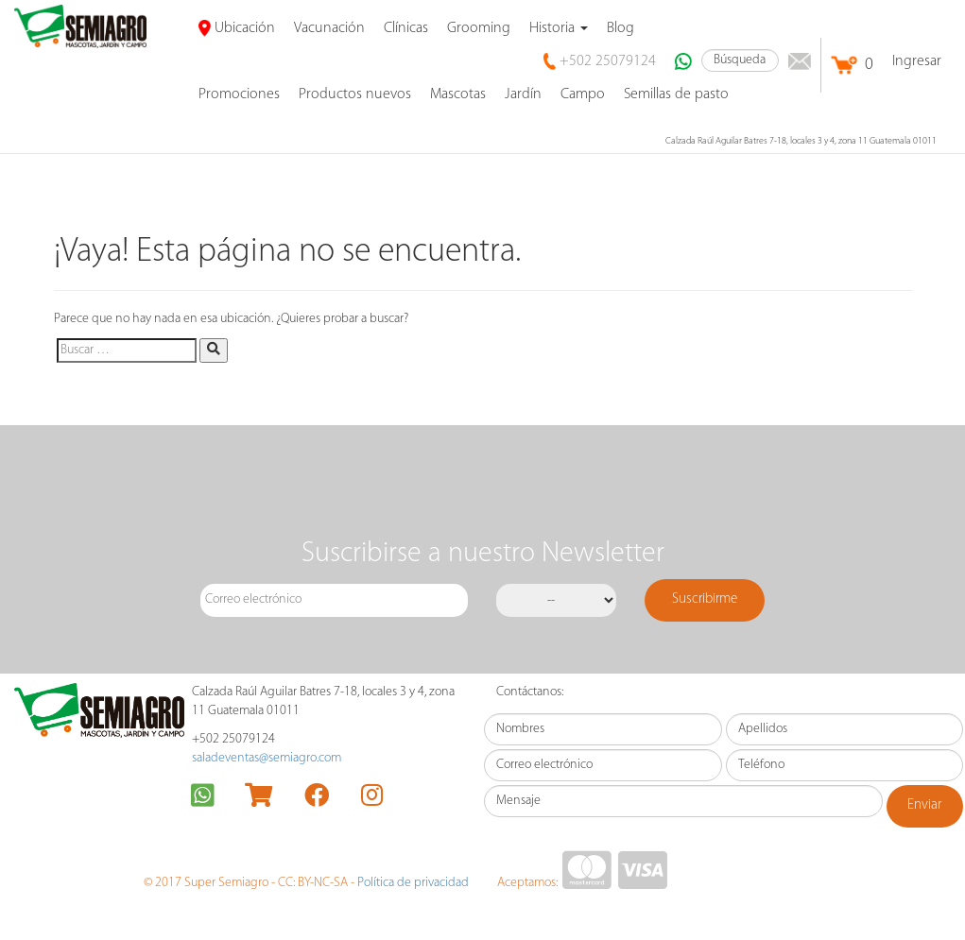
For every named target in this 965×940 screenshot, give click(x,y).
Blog (620, 28)
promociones (239, 94)
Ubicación (236, 28)
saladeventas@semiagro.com (266, 758)
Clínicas (406, 28)
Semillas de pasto (676, 94)
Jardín (523, 94)
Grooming (478, 28)
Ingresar (916, 61)
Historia (558, 28)
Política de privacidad (413, 883)
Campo (582, 94)
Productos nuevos (355, 94)
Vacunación (329, 28)
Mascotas (458, 94)
